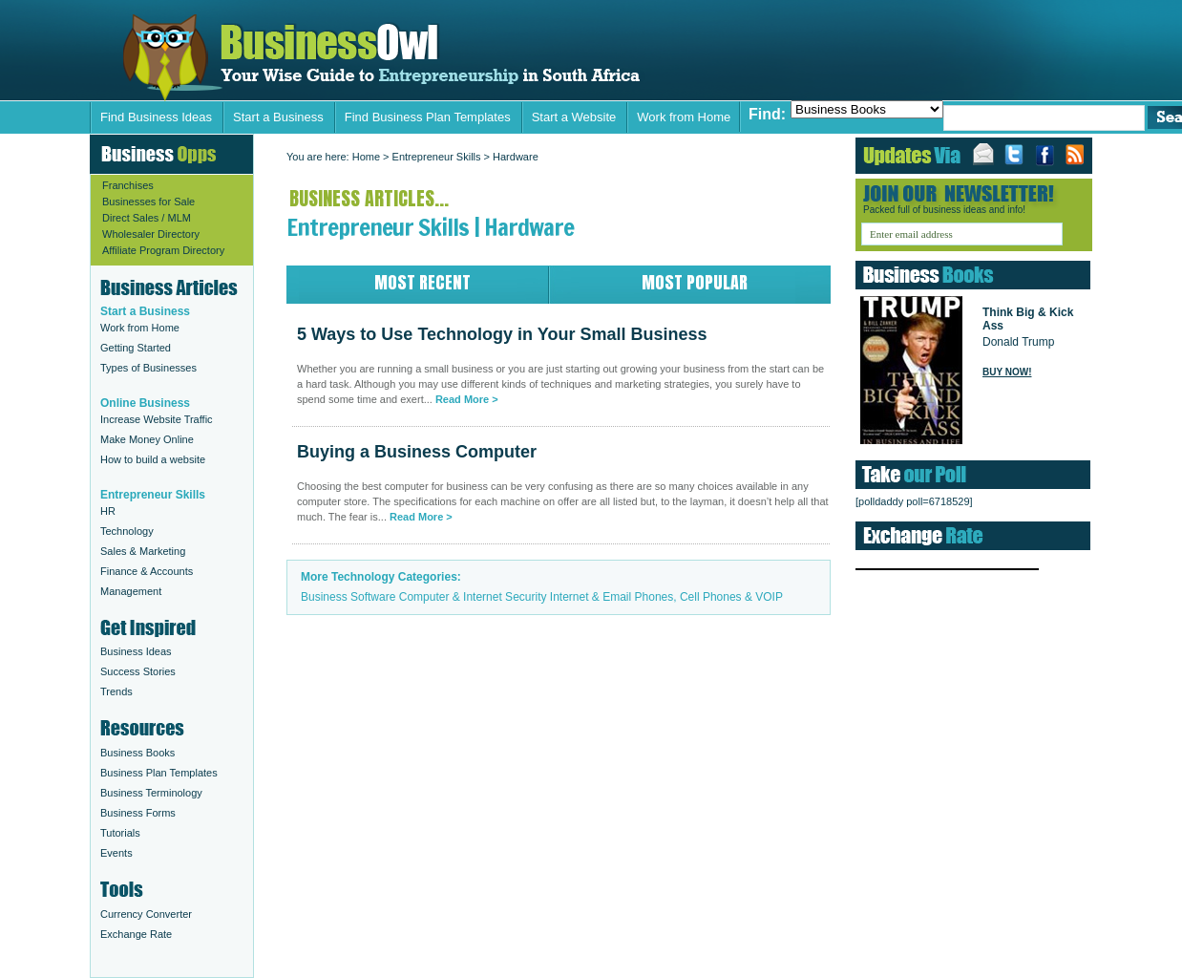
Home (366, 156)
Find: (767, 114)
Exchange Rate (136, 934)
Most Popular (695, 282)
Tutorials (120, 833)
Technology (127, 531)
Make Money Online (147, 439)
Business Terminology (151, 792)
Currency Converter (146, 914)
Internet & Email (590, 597)
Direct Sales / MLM (146, 217)
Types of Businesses (148, 367)
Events (116, 853)
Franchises (128, 185)
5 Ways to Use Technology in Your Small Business (384, 57)
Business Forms (138, 813)
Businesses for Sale (148, 201)
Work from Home (683, 117)
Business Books (137, 752)
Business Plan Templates (159, 772)
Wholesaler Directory (151, 234)
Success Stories (138, 671)
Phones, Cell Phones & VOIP (709, 597)
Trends (116, 691)
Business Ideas (136, 651)
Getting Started (135, 347)
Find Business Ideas (156, 117)
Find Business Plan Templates (428, 117)
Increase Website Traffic (156, 419)
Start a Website (574, 117)
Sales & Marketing (142, 551)
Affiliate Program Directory (163, 250)
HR (108, 511)
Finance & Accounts (146, 571)
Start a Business (278, 117)
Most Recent (422, 282)
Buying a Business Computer (417, 451)
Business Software (348, 597)
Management (130, 591)
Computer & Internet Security (473, 597)
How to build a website (152, 459)
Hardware (515, 156)
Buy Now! (1006, 372)
